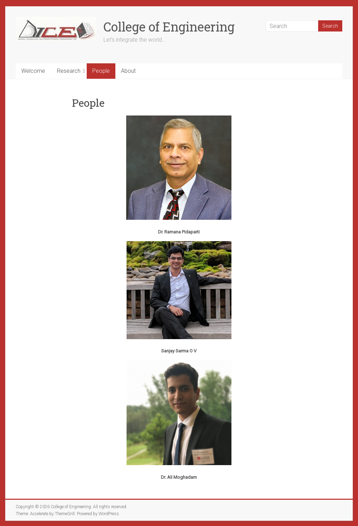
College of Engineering (169, 26)
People (101, 71)
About (128, 71)
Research (68, 71)
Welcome (33, 71)
